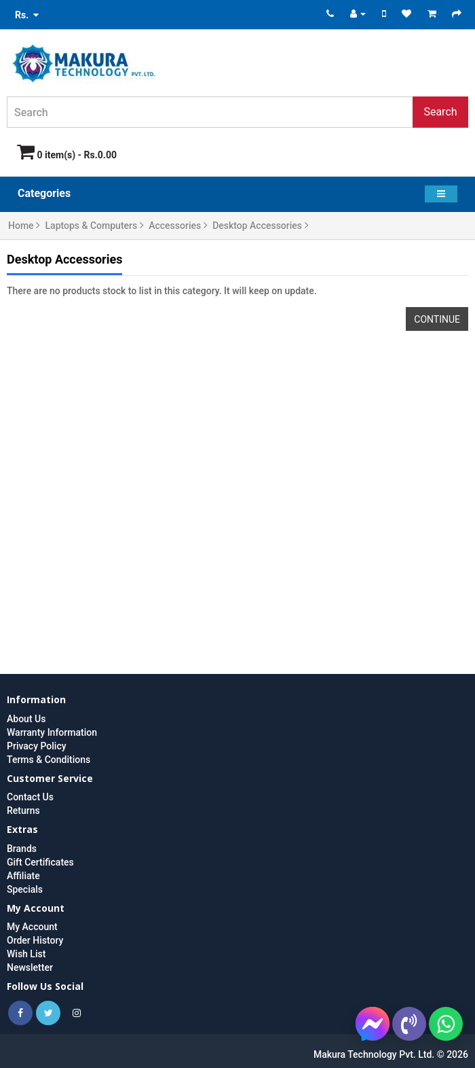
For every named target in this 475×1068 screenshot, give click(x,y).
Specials (25, 889)
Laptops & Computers (94, 225)
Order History (35, 940)
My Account (32, 926)
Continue (437, 319)
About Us (26, 718)
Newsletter (30, 967)
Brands (22, 848)
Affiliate (23, 875)
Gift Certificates (40, 862)
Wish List (26, 953)
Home (24, 225)
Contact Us (30, 796)
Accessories (178, 225)
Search (440, 111)
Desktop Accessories (260, 225)
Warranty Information (52, 732)
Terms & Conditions (48, 759)
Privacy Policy (36, 746)
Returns (23, 810)
